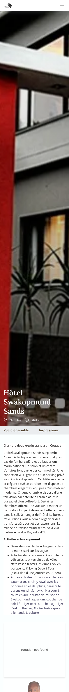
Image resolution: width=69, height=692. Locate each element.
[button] (62, 5)
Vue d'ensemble (16, 430)
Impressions (49, 430)
